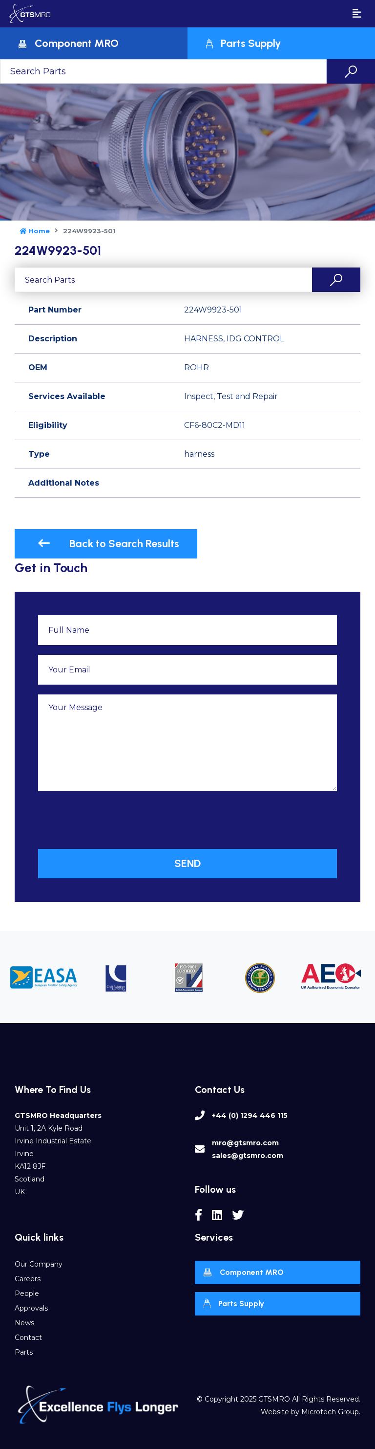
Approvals (31, 1308)
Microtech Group (330, 1411)
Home (35, 231)
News (24, 1322)
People (27, 1293)
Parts (24, 1352)
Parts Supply (233, 1303)
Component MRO (243, 1273)
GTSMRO (274, 1399)
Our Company (38, 1264)
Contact (28, 1337)
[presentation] (112, 820)
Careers (28, 1278)
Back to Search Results (108, 543)
